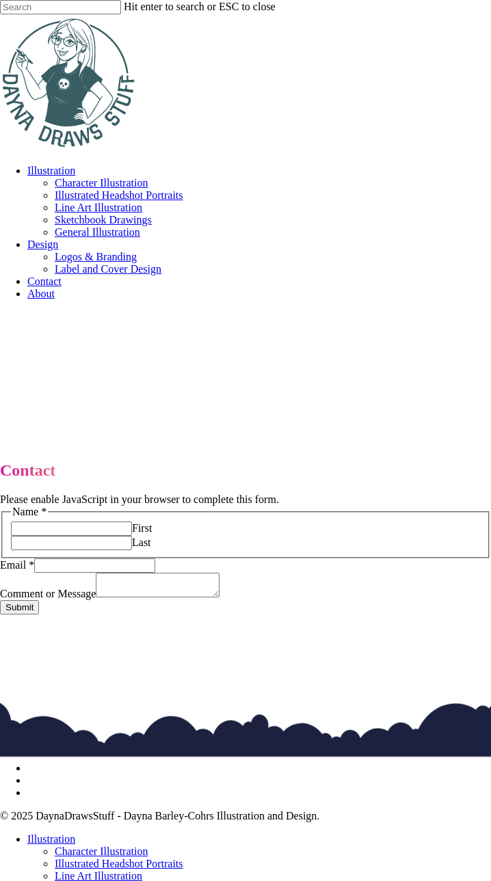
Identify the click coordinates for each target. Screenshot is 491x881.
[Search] (60, 7)
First (142, 528)
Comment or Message (48, 598)
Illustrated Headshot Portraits (119, 867)
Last (141, 542)
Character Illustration (101, 855)
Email (17, 565)
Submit (19, 611)
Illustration (51, 843)
